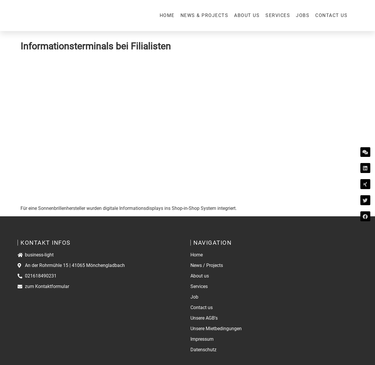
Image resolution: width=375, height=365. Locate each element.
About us (247, 15)
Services (277, 15)
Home (167, 15)
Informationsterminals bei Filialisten (96, 46)
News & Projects (204, 15)
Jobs (302, 15)
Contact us (331, 15)
